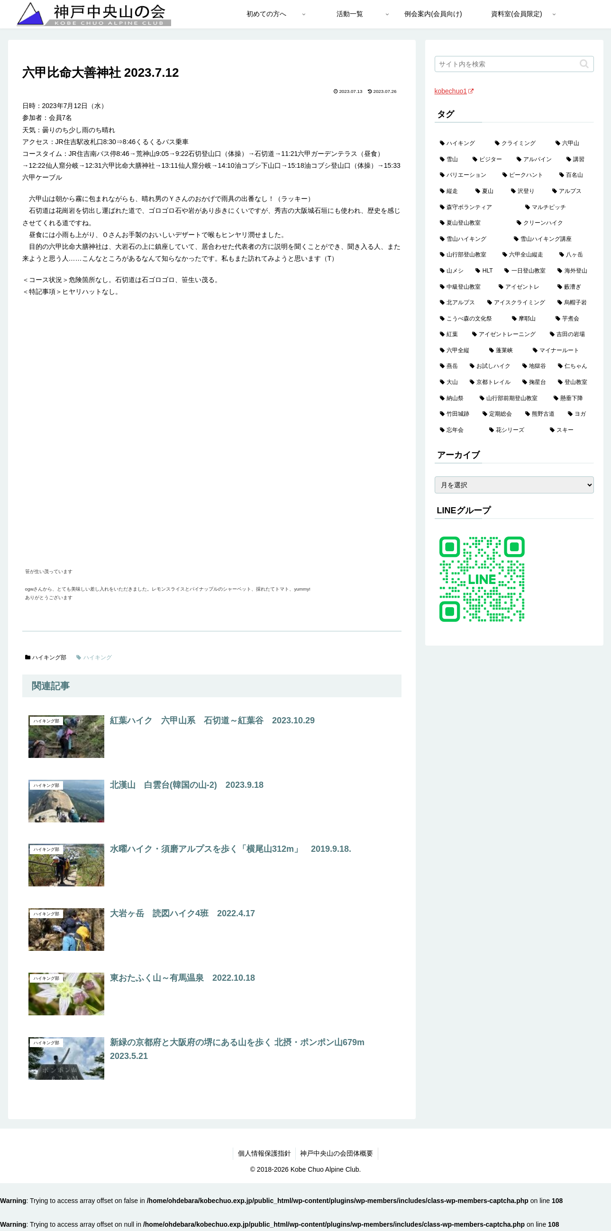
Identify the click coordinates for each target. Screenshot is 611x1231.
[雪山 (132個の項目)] (451, 160)
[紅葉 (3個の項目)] (451, 335)
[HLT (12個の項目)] (484, 271)
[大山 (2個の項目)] (450, 382)
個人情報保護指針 (264, 1153)
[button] (584, 63)
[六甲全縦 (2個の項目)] (459, 351)
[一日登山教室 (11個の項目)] (525, 271)
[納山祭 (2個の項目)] (455, 399)
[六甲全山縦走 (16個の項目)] (525, 255)
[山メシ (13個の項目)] (453, 271)
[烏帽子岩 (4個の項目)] (573, 303)
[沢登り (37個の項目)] (526, 191)
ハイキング (94, 657)
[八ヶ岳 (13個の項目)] (574, 255)
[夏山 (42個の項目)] (488, 191)
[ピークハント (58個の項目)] (525, 175)
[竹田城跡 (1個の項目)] (456, 414)
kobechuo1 (454, 91)
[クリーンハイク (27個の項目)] (552, 223)
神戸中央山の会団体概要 (337, 1153)
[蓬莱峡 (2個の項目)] (506, 351)
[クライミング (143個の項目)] (520, 144)
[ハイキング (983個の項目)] (462, 144)
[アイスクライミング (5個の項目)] (517, 303)
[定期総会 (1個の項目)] (498, 414)
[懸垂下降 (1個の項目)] (571, 399)
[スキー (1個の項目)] (569, 430)
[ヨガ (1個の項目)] (578, 414)
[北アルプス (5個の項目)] (458, 303)
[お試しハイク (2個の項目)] (490, 366)
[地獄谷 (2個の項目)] (535, 366)
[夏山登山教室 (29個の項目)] (473, 223)
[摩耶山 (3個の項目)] (528, 319)
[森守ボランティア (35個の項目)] (477, 208)
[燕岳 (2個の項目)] (450, 366)
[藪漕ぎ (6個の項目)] (573, 287)
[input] (514, 64)
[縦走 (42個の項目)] (452, 191)
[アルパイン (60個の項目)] (536, 160)
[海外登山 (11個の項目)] (573, 271)
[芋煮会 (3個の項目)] (572, 319)
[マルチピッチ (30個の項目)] (557, 208)
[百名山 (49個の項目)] (574, 175)
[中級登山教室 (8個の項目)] (464, 287)
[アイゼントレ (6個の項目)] (522, 287)
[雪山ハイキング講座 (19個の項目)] (551, 239)
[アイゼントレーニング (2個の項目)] (506, 335)
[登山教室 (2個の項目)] (573, 382)
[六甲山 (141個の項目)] (572, 144)
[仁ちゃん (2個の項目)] (573, 366)
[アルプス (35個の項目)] (570, 191)
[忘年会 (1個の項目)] (459, 430)
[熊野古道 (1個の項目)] (541, 414)
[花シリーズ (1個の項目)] (514, 430)
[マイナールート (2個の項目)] (561, 351)
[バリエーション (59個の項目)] (466, 175)
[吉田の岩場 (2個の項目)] (569, 335)
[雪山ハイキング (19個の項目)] (472, 239)
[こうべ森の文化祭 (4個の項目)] (471, 319)
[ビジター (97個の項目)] (489, 160)
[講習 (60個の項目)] (577, 160)
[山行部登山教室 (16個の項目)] (466, 255)
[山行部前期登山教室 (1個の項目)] (511, 399)
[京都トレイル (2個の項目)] (490, 382)
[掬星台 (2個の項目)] (535, 382)
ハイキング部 (46, 657)
